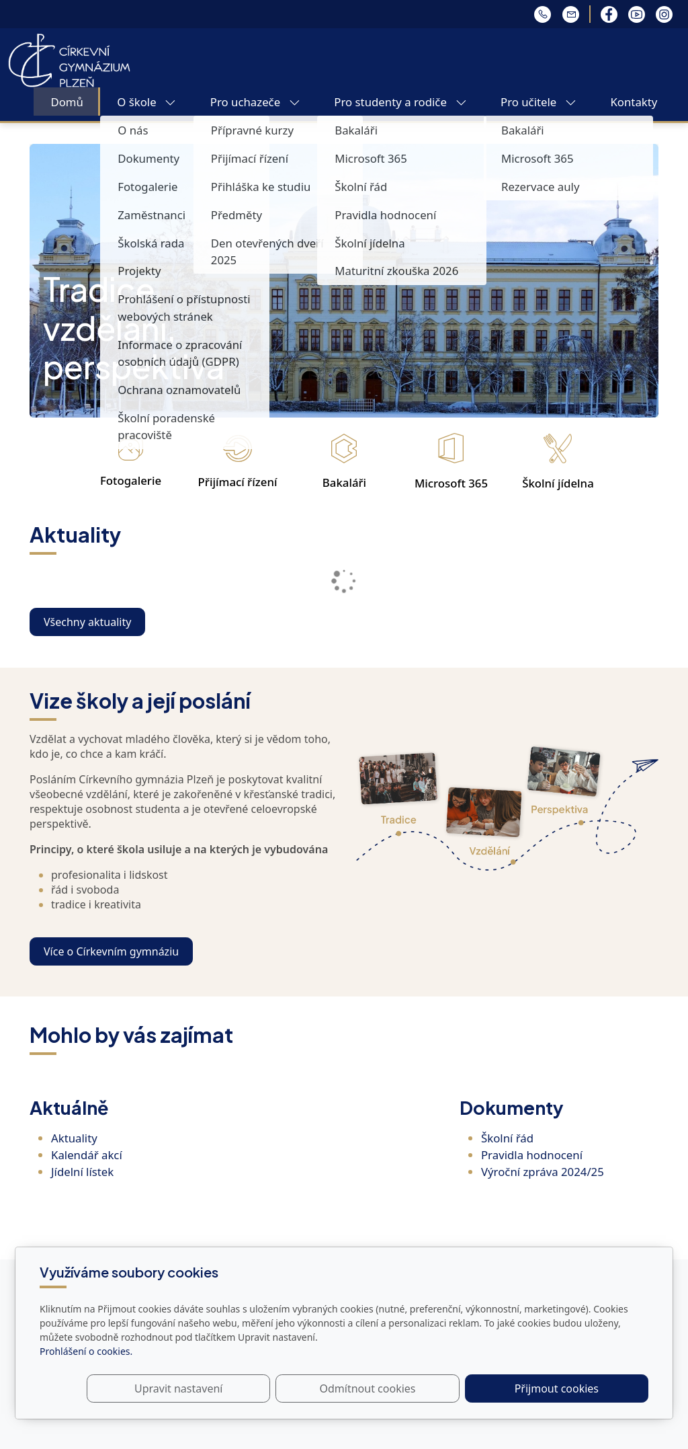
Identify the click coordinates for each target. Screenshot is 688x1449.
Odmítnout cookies (450, 1388)
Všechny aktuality (87, 622)
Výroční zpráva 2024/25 (542, 1171)
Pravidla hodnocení (532, 1155)
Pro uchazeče (255, 102)
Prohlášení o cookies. (86, 1351)
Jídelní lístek (82, 1171)
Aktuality (74, 1138)
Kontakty (633, 102)
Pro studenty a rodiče (400, 102)
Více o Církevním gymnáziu (111, 951)
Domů (66, 102)
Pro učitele (538, 102)
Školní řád (507, 1138)
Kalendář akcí (86, 1155)
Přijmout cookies (584, 1388)
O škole (146, 102)
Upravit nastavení (315, 1388)
